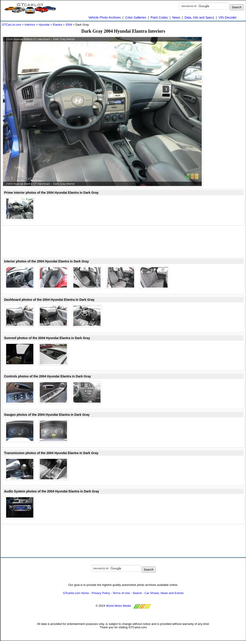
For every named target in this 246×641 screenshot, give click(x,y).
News (176, 17)
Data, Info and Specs (199, 17)
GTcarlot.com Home (76, 593)
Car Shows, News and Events (164, 593)
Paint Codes (159, 17)
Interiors (30, 24)
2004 (68, 24)
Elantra (57, 24)
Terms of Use (121, 593)
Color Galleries (135, 17)
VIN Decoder (228, 17)
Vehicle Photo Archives (105, 17)
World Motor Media (118, 605)
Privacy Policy (101, 593)
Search (137, 593)
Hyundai (44, 24)
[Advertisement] (123, 242)
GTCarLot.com (11, 24)
